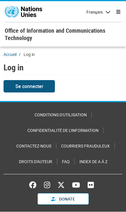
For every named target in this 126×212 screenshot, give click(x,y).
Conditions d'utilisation (61, 114)
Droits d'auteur (35, 161)
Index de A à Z (93, 161)
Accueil (10, 54)
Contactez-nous (33, 146)
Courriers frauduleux (85, 146)
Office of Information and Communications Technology (55, 34)
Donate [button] (63, 199)
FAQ (66, 161)
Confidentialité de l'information (63, 130)
